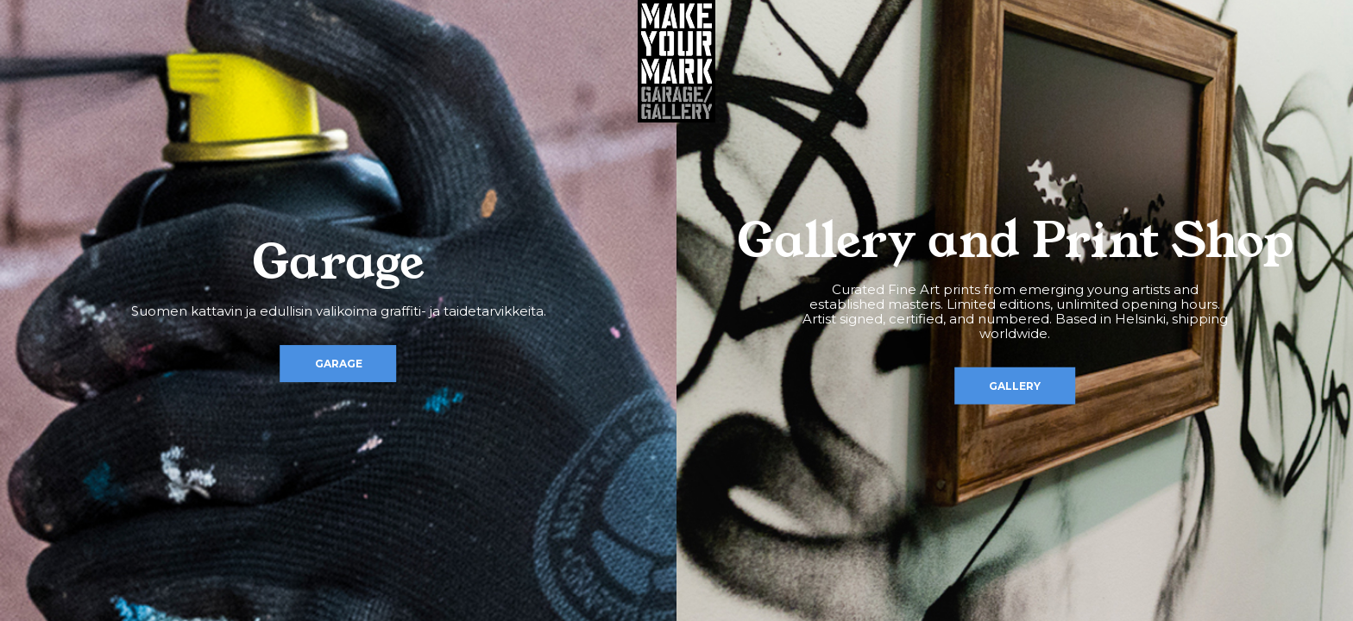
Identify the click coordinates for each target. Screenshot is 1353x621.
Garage (338, 363)
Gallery (1015, 385)
